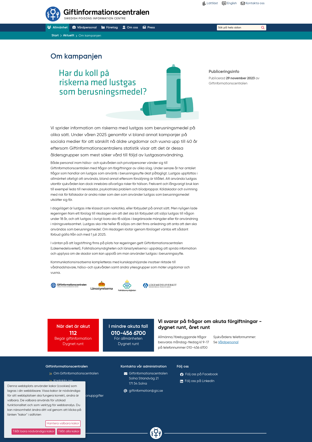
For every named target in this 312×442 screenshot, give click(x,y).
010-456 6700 (128, 333)
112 (73, 333)
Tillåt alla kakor (68, 431)
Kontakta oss (63, 381)
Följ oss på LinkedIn (199, 381)
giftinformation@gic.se (146, 391)
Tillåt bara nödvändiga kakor (33, 431)
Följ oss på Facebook (201, 374)
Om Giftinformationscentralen (76, 373)
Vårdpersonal (228, 342)
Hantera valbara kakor (63, 423)
